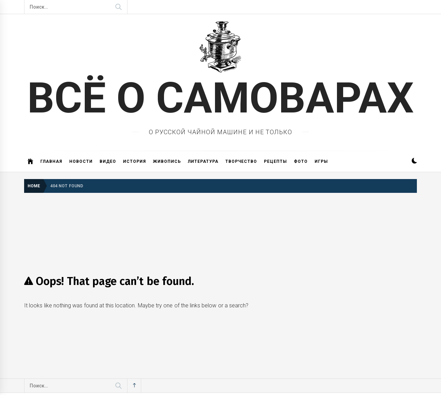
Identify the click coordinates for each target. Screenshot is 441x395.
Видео (108, 161)
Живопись (167, 161)
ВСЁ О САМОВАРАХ (220, 98)
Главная (51, 161)
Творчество (241, 161)
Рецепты (275, 161)
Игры (321, 161)
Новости (81, 161)
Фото (301, 161)
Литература (203, 161)
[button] (414, 161)
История (134, 161)
